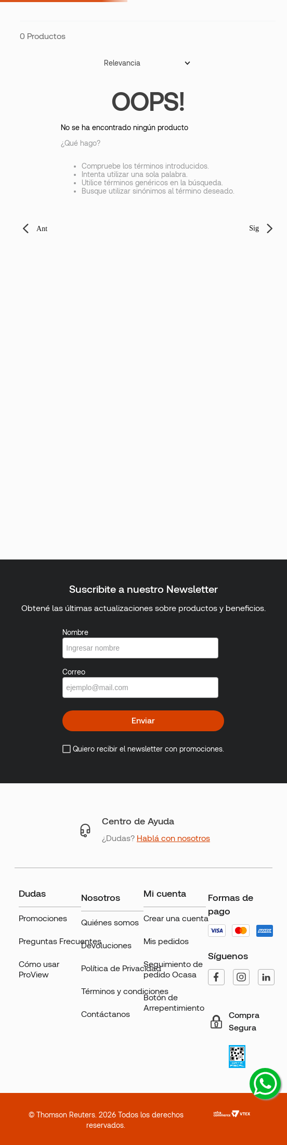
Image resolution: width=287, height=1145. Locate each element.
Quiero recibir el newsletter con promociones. (148, 749)
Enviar (143, 721)
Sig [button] (254, 228)
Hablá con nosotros (173, 838)
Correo (73, 672)
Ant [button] (41, 229)
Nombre (75, 632)
